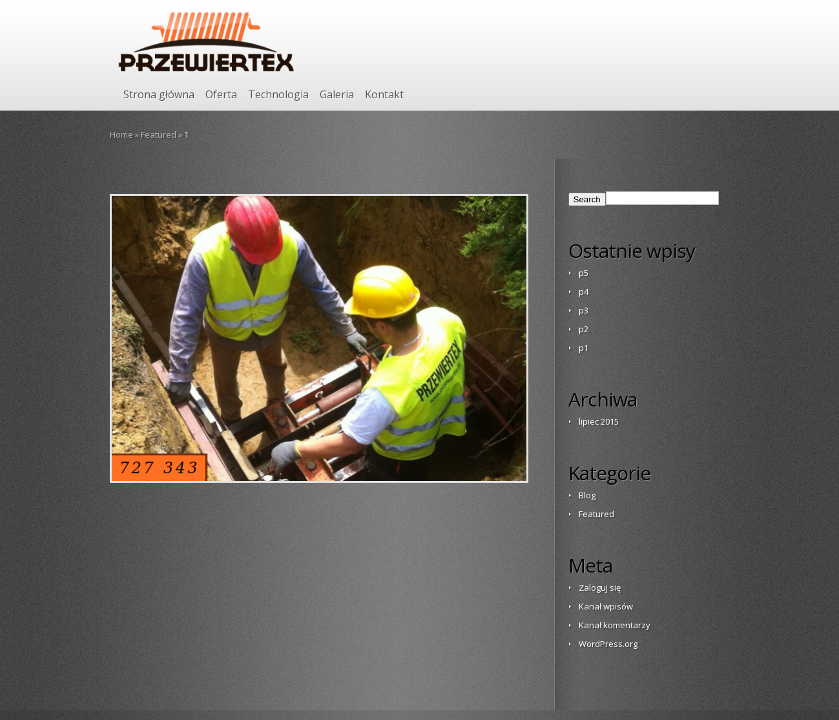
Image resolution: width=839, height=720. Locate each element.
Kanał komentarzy (614, 625)
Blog (587, 495)
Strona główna (158, 94)
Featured (158, 134)
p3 (583, 310)
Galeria (337, 94)
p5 (583, 273)
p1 (583, 348)
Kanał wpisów (606, 606)
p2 (583, 329)
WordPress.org (608, 644)
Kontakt (384, 94)
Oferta (221, 94)
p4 (583, 291)
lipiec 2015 (599, 421)
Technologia (278, 94)
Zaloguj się (600, 587)
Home (121, 134)
